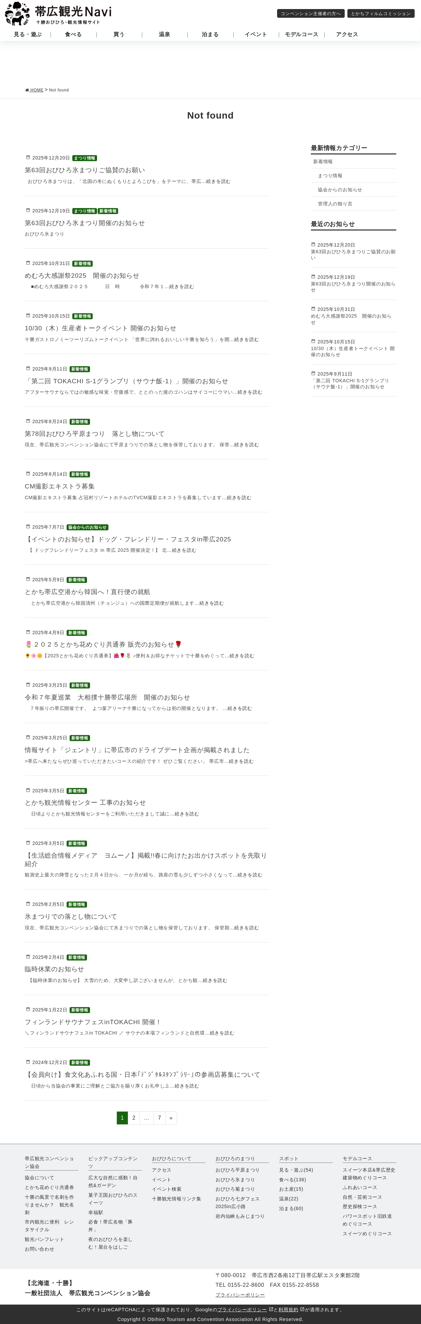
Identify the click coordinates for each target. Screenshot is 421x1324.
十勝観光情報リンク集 (176, 1198)
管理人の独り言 (335, 203)
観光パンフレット (44, 1239)
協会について (40, 1177)
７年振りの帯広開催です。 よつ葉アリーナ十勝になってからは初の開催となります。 (124, 708)
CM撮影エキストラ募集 (60, 486)
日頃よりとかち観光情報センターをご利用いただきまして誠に (97, 813)
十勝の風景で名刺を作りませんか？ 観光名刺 (49, 1204)
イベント (162, 1179)
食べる (292, 1179)
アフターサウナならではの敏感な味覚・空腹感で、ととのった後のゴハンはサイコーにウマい (129, 392)
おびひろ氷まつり (235, 1179)
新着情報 (107, 211)
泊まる (291, 1208)
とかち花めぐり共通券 (49, 1187)
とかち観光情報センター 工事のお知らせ (85, 802)
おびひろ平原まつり (238, 1170)
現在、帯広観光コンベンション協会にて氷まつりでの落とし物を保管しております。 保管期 (127, 927)
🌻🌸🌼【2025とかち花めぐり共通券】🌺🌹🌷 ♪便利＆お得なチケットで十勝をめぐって (125, 655)
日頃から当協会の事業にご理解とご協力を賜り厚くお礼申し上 (97, 1085)
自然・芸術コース (362, 1197)
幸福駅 (95, 1212)
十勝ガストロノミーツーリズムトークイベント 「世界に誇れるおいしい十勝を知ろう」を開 (127, 339)
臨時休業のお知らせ (54, 969)
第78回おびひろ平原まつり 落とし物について (95, 433)
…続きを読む (216, 181)
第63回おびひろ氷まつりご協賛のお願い (85, 170)
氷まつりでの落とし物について (71, 916)
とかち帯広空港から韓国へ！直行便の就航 (88, 591)
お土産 (291, 1189)
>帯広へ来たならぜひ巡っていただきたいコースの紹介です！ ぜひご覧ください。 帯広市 (124, 761)
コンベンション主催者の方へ (311, 13)
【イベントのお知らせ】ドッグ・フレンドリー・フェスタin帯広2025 (128, 539)
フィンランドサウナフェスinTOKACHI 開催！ (93, 1021)
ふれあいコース (360, 1187)
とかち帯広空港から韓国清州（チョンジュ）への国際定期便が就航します (109, 603)
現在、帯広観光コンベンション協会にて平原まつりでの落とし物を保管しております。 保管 (127, 444)
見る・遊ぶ (296, 1170)
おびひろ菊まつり (235, 1189)
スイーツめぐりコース (367, 1233)
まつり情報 (84, 158)
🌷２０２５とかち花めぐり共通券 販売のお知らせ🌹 (104, 644)
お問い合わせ (40, 1249)
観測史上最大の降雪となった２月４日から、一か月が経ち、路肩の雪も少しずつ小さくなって (129, 874)
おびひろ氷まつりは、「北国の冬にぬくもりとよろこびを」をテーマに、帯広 (113, 181)
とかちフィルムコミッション (381, 13)
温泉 (289, 1198)
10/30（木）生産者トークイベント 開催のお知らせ (101, 328)
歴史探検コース (360, 1206)
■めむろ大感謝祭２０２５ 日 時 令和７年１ (95, 286)
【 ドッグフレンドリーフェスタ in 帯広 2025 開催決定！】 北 (96, 550)
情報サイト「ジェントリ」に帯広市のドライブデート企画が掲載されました (137, 749)
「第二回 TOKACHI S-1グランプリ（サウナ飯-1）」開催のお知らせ (127, 381)
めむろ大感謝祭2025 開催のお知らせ (82, 275)
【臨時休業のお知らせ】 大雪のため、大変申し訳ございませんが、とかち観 (111, 980)
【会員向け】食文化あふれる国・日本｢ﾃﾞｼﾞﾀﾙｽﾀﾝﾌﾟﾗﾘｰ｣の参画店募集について (143, 1074)
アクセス (162, 1170)
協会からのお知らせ (87, 527)
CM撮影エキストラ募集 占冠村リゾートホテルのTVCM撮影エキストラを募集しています (123, 497)
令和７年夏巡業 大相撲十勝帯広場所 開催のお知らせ (107, 697)
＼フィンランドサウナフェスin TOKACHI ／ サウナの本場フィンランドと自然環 (115, 1033)
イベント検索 (167, 1189)
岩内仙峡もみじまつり (240, 1216)
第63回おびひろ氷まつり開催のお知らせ (88, 222)
